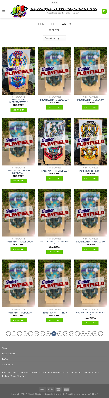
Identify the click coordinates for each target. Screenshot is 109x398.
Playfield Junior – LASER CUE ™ (19, 241)
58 (95, 333)
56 (83, 333)
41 (65, 333)
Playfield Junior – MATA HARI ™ (90, 241)
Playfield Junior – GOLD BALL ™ (54, 100)
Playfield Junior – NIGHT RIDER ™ (90, 313)
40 (60, 333)
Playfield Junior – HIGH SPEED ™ (54, 171)
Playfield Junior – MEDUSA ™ (19, 312)
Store (4, 348)
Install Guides (8, 353)
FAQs (5, 359)
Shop (53, 24)
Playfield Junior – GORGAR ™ (90, 100)
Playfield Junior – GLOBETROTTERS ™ (18, 101)
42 (71, 333)
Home (42, 24)
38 (48, 333)
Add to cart (19, 110)
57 (89, 333)
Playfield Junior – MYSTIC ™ (54, 312)
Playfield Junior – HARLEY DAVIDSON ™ (18, 171)
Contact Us (7, 364)
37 (42, 333)
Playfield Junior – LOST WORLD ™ (54, 242)
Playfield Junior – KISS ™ (90, 171)
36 (36, 333)
